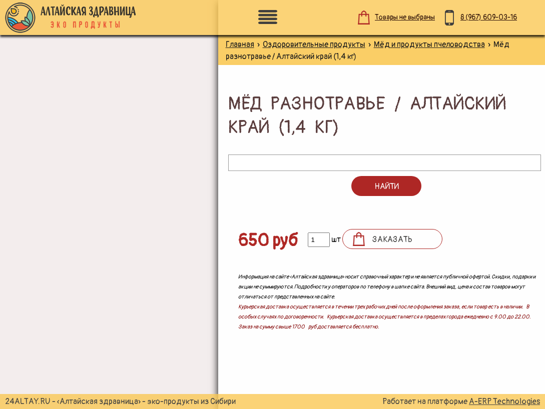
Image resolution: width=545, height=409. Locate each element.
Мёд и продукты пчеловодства (429, 45)
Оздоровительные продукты (314, 45)
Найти (386, 187)
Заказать (392, 239)
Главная (240, 45)
